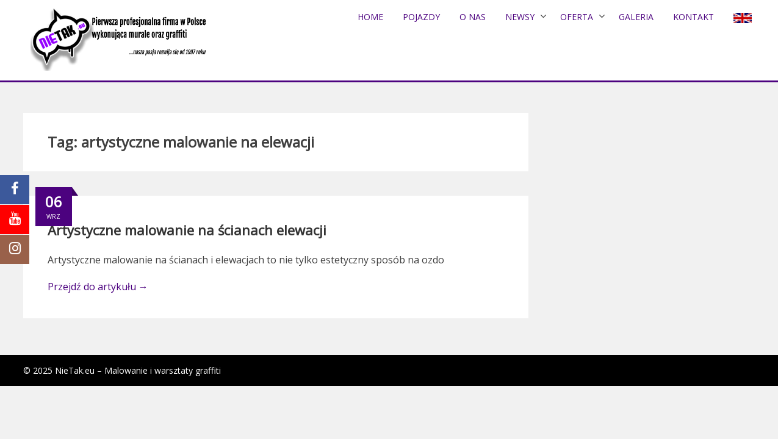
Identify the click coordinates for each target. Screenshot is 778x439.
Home (370, 17)
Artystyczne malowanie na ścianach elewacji (187, 230)
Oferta (576, 17)
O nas (472, 17)
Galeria (636, 17)
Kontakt (693, 17)
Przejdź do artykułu (98, 286)
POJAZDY (421, 17)
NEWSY (520, 17)
